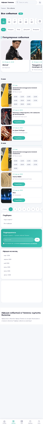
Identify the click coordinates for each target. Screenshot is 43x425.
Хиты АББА (17, 177)
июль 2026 (7, 271)
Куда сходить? (8, 219)
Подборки (30, 422)
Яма (14, 193)
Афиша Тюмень (7, 2)
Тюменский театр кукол (20, 117)
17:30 (35, 100)
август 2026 (7, 275)
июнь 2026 (7, 267)
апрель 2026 (7, 259)
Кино (22, 422)
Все (3, 29)
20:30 (28, 104)
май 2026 (6, 263)
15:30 (22, 100)
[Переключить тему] (40, 2)
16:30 (28, 100)
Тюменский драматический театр (23, 179)
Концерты (10, 29)
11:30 (22, 97)
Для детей (27, 29)
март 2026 (7, 255)
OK (37, 240)
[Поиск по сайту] (26, 2)
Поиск (39, 422)
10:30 (15, 97)
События (13, 422)
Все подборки (8, 223)
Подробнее (18, 122)
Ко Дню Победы (19, 130)
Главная (3, 8)
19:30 (22, 104)
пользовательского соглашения (28, 243)
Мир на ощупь (18, 92)
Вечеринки (36, 29)
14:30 (15, 100)
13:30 (35, 97)
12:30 (28, 97)
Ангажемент (17, 195)
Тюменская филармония (20, 133)
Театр (18, 29)
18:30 (15, 104)
